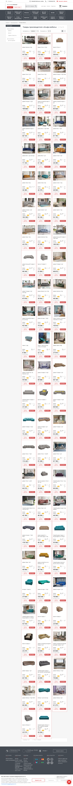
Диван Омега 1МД (57, 345)
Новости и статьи (19, 761)
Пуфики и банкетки (12, 35)
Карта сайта (17, 770)
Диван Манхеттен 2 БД (43, 291)
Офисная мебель (61, 12)
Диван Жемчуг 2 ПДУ (58, 670)
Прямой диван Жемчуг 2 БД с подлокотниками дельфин (43, 726)
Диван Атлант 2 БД (57, 182)
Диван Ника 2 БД (42, 182)
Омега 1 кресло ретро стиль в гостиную (43, 346)
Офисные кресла (9, 17)
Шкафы (53, 12)
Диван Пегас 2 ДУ (26, 74)
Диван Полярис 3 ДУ (58, 372)
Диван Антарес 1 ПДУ (43, 589)
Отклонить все (65, 780)
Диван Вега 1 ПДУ (57, 128)
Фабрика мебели (18, 769)
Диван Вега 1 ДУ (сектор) (28, 155)
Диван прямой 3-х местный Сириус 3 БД (43, 535)
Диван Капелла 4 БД (27, 47)
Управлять (51, 780)
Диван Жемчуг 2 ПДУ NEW (28, 697)
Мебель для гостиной (35, 12)
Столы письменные (18, 17)
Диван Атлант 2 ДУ (57, 155)
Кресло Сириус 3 (26, 643)
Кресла (9, 33)
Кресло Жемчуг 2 (26, 725)
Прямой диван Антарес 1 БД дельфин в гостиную (28, 617)
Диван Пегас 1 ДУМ (27, 481)
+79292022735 (51, 1)
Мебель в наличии (61, 17)
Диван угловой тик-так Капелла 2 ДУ (27, 373)
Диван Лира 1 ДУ (26, 562)
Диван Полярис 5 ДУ (58, 264)
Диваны (9, 30)
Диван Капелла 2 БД (58, 291)
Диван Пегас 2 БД (42, 74)
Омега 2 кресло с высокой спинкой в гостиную (59, 319)
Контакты (60, 763)
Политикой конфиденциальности (8, 784)
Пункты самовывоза (62, 761)
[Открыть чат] (69, 782)
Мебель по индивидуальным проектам (18, 766)
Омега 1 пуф (25, 345)
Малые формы (35, 17)
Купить (32, 58)
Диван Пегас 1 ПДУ (27, 453)
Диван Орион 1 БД (57, 209)
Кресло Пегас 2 (56, 47)
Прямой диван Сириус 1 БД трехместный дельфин (44, 671)
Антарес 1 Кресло (26, 589)
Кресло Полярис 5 (42, 264)
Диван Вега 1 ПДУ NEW (43, 128)
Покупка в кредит (27, 763)
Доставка (43, 6)
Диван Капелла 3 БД (42, 237)
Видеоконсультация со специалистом (28, 765)
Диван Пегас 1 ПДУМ (43, 453)
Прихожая (26, 17)
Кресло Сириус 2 (57, 616)
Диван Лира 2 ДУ (42, 508)
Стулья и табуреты (52, 17)
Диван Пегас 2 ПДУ (42, 47)
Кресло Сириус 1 (42, 616)
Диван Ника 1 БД (26, 237)
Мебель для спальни (18, 12)
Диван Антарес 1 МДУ (43, 318)
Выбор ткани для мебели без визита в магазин (28, 769)
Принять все (38, 780)
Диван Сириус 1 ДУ (26, 670)
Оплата (48, 6)
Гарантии (53, 6)
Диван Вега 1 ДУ (42, 155)
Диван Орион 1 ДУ (42, 209)
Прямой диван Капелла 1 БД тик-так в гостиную (59, 563)
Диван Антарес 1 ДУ (58, 589)
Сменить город (17, 7)
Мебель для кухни (44, 17)
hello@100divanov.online (38, 1)
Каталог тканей (18, 760)
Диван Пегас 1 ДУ (57, 453)
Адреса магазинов (62, 760)
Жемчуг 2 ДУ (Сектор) (43, 697)
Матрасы (26, 12)
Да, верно (10, 7)
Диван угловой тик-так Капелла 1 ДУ (43, 563)
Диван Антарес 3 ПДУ (27, 101)
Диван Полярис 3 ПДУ (43, 372)
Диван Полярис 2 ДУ (58, 426)
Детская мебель (44, 12)
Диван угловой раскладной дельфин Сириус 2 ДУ (59, 644)
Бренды (16, 758)
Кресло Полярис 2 (42, 399)
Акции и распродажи (10, 760)
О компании (17, 763)
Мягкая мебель (9, 12)
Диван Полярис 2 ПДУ (27, 426)
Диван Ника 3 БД (26, 182)
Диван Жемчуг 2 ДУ (57, 697)
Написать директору (62, 758)
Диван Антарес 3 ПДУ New (59, 74)
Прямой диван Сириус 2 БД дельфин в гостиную (59, 535)
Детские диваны (11, 40)
